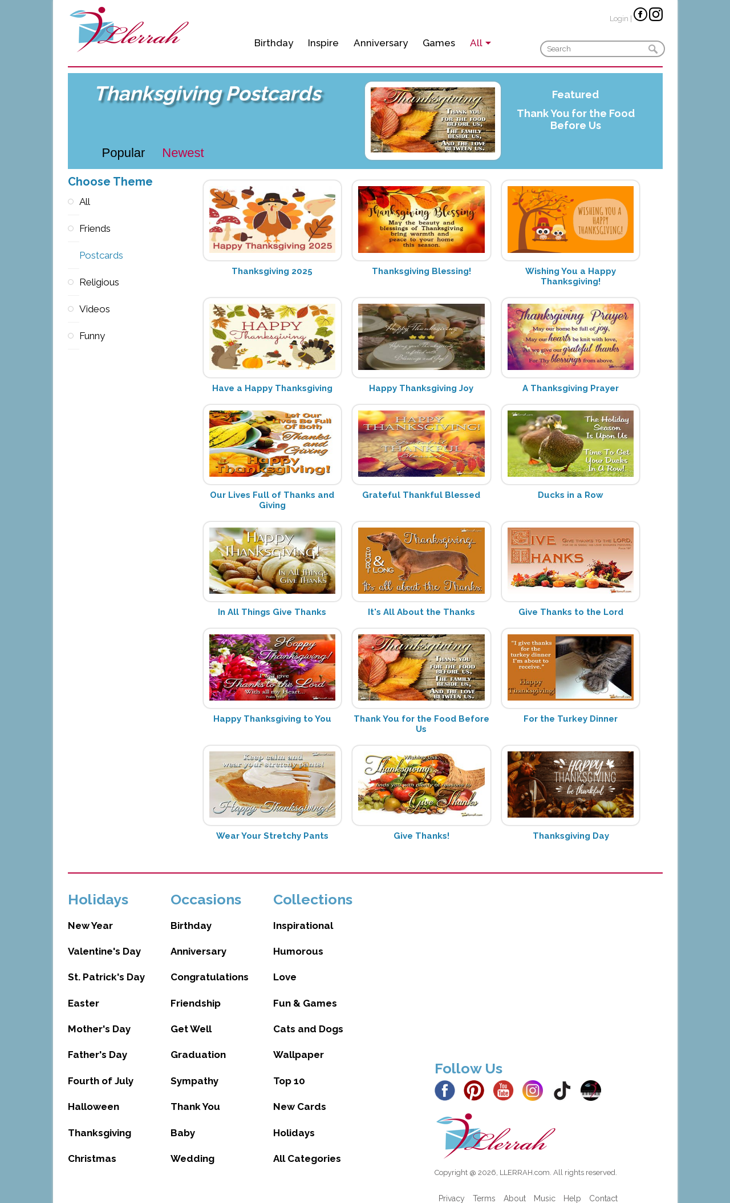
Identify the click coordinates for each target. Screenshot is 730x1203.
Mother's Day (99, 1017)
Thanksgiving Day (571, 836)
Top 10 (289, 1069)
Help (572, 1187)
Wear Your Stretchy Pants (272, 836)
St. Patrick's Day (106, 965)
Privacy (452, 1187)
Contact (603, 1187)
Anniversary (381, 43)
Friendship (196, 991)
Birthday (273, 43)
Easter (83, 991)
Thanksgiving (99, 1121)
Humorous (298, 939)
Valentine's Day (104, 939)
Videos (73, 309)
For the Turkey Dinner (571, 719)
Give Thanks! (421, 836)
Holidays (294, 1121)
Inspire (323, 43)
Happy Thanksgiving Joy (421, 388)
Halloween (93, 1095)
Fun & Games (305, 991)
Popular (123, 153)
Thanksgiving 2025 (272, 271)
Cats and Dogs (308, 1017)
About (515, 1187)
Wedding (192, 1147)
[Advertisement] (549, 959)
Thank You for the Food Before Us (576, 119)
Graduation (198, 1043)
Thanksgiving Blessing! (421, 271)
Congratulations (210, 965)
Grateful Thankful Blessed (421, 495)
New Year (90, 914)
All (73, 201)
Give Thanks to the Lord (570, 612)
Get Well (191, 1017)
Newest (183, 153)
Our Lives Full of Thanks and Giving (272, 500)
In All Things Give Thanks (272, 612)
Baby (183, 1121)
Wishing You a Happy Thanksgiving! (570, 276)
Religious (73, 282)
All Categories (307, 1147)
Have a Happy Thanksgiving (272, 388)
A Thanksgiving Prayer (570, 388)
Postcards (73, 255)
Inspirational (303, 914)
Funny (73, 336)
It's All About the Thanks (421, 612)
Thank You (195, 1095)
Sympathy (194, 1069)
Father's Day (97, 1043)
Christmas (92, 1147)
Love (285, 965)
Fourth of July (100, 1069)
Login (619, 18)
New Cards (299, 1095)
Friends (73, 228)
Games (439, 43)
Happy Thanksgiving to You (272, 719)
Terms (484, 1187)
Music (544, 1187)
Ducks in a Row (570, 495)
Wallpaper (298, 1043)
